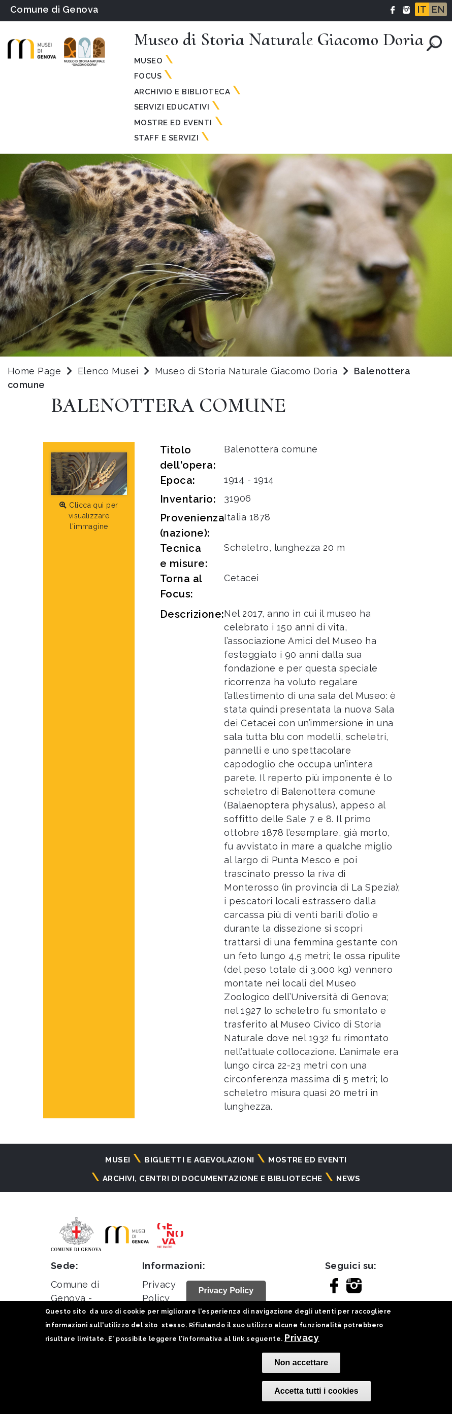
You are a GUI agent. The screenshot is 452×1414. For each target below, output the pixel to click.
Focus (148, 76)
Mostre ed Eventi (173, 122)
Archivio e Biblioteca (182, 91)
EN (438, 9)
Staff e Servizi (166, 138)
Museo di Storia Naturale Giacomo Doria (247, 371)
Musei (117, 1159)
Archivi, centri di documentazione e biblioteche (212, 1178)
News (348, 1178)
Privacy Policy (226, 1290)
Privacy (301, 1337)
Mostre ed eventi (307, 1159)
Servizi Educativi (171, 107)
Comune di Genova (54, 9)
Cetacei (241, 578)
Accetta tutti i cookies (316, 1391)
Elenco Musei (108, 371)
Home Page (34, 371)
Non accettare (301, 1362)
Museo (148, 60)
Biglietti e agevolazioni (199, 1159)
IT (422, 9)
